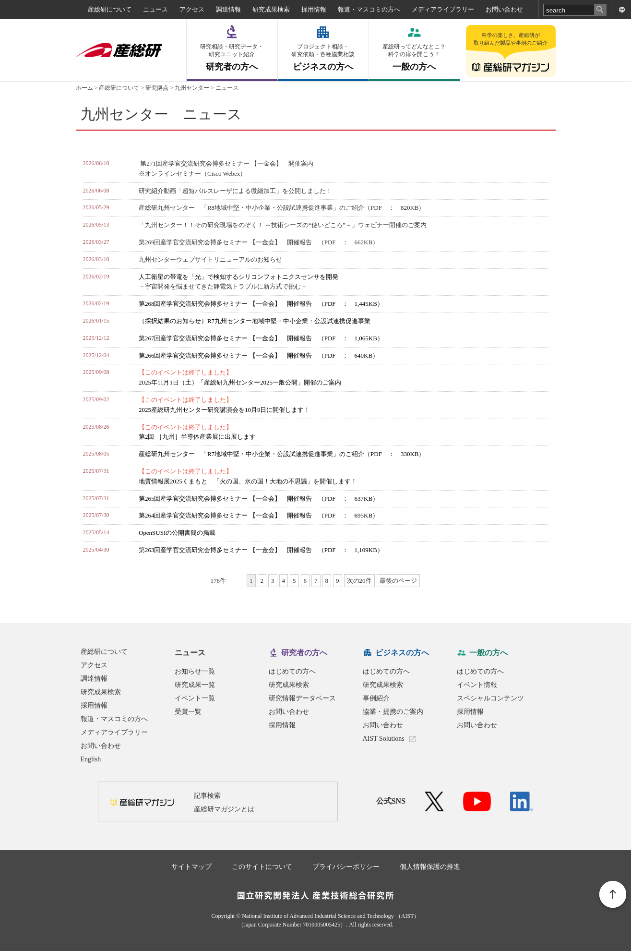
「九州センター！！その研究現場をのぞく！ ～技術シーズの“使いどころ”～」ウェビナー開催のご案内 (283, 225)
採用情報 (313, 9)
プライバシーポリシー (346, 866)
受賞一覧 (188, 711)
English (91, 759)
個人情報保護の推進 (430, 866)
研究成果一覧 (195, 684)
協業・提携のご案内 (393, 711)
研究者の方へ (232, 57)
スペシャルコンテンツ (490, 698)
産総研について (109, 9)
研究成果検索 (271, 9)
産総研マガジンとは (224, 809)
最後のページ (398, 580)
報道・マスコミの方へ (369, 9)
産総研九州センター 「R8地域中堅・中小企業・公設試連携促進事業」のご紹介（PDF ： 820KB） (282, 207)
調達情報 (228, 9)
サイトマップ (191, 866)
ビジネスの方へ (323, 57)
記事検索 (207, 795)
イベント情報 (477, 684)
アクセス (191, 9)
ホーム (84, 87)
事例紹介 (376, 698)
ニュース (155, 9)
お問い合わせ (504, 9)
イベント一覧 (195, 698)
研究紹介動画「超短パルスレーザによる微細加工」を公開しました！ (235, 190)
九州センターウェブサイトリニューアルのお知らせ (210, 259)
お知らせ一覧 (195, 671)
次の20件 (359, 580)
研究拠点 (156, 87)
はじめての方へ (292, 671)
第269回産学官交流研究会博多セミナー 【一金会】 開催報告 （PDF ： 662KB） (259, 242)
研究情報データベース (302, 698)
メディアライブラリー (443, 9)
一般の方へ (414, 57)
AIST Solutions (384, 738)
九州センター (192, 87)
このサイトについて (262, 866)
